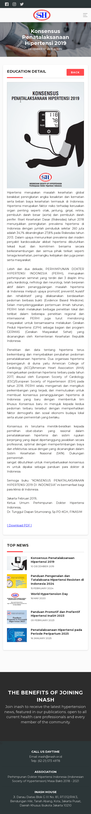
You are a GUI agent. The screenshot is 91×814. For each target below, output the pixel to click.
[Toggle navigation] (84, 15)
